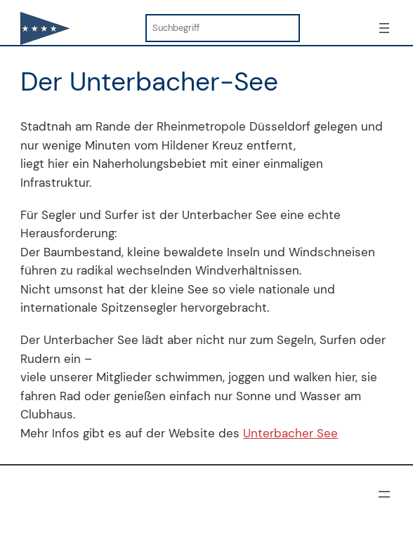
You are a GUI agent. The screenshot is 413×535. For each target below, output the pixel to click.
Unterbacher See (290, 433)
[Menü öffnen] (384, 28)
